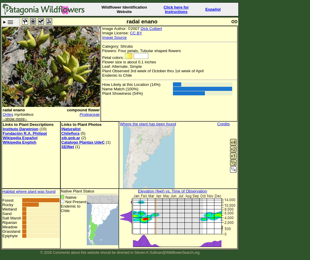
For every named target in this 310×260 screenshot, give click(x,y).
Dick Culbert (151, 28)
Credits (223, 124)
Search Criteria (10, 22)
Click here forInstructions (176, 9)
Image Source (114, 37)
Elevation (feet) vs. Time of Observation (172, 191)
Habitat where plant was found (28, 191)
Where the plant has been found (148, 124)
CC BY (136, 33)
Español (213, 9)
